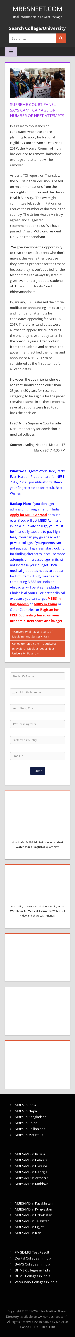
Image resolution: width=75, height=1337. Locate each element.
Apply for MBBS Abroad (28, 515)
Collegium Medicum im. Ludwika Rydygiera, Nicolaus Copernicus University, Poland (34, 648)
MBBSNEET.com (37, 8)
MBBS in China (45, 604)
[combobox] (14, 692)
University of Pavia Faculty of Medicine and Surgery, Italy (32, 634)
